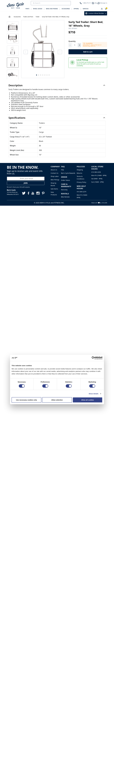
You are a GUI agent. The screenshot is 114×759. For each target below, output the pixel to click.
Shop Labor (55, 176)
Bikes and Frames (52, 9)
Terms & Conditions (80, 177)
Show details (93, 393)
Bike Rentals (65, 197)
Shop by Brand (53, 184)
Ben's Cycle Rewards (68, 173)
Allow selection (57, 400)
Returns (79, 173)
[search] (49, 3)
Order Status (65, 180)
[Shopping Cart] (106, 9)
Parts (27, 9)
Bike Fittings (55, 180)
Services (86, 9)
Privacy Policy (81, 182)
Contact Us (54, 173)
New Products (54, 193)
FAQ (62, 170)
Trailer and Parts (28, 17)
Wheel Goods (37, 9)
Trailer (38, 17)
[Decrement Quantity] (70, 45)
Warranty (64, 190)
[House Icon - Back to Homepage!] (10, 16)
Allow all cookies (87, 400)
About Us (54, 170)
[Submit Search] (34, 3)
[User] (102, 8)
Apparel (76, 9)
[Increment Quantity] (79, 45)
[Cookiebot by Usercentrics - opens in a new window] (93, 357)
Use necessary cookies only (26, 400)
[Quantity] (74, 45)
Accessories (66, 9)
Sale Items (54, 189)
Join (26, 183)
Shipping (80, 170)
